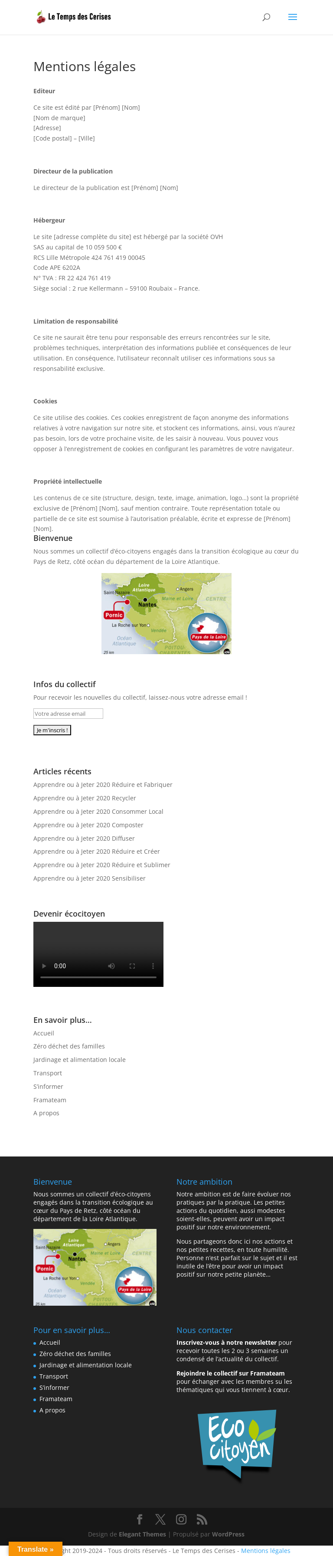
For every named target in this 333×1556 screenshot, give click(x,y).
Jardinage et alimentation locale (79, 1059)
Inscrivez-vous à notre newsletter (226, 1342)
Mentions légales (266, 1550)
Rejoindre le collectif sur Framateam (230, 1373)
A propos (46, 1113)
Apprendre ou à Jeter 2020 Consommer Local (98, 811)
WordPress (228, 1534)
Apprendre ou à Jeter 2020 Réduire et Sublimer (101, 865)
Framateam (49, 1100)
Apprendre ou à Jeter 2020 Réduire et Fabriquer (103, 784)
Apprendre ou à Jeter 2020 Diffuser (84, 838)
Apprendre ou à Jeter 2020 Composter (88, 825)
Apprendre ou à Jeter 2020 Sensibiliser (89, 878)
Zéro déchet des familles (69, 1046)
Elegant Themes (142, 1534)
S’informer (48, 1086)
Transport (47, 1073)
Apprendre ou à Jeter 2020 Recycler (84, 798)
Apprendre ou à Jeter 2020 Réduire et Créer (96, 851)
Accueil (43, 1033)
